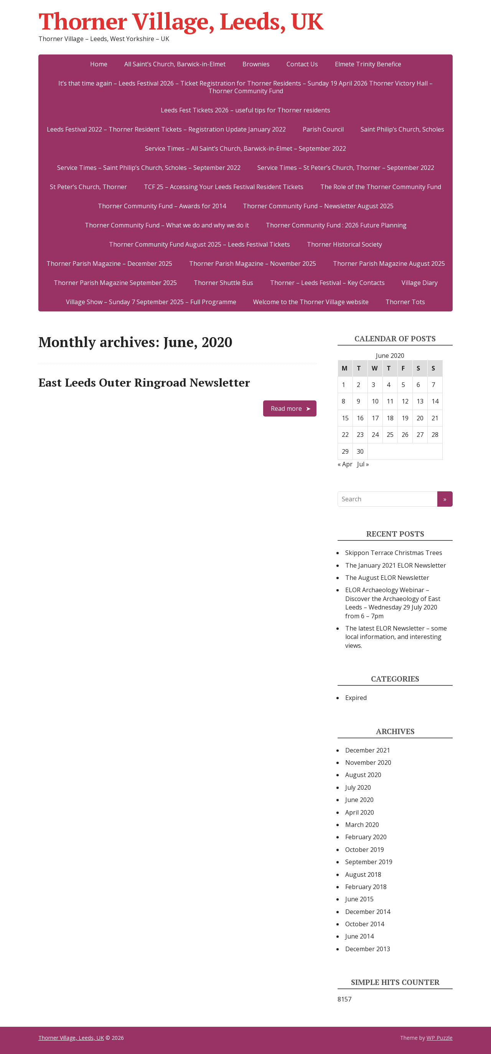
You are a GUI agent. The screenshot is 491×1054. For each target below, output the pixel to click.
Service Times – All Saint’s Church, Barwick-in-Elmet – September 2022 (245, 148)
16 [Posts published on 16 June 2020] (360, 418)
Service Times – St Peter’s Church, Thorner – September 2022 (345, 167)
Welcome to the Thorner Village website (311, 302)
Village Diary (420, 282)
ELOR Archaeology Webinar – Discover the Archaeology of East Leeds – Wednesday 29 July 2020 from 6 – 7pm (392, 603)
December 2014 (367, 911)
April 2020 (359, 812)
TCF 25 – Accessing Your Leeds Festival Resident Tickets (223, 187)
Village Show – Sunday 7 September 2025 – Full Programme (151, 302)
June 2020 (359, 799)
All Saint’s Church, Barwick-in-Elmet (175, 64)
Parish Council (323, 129)
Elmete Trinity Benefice (368, 64)
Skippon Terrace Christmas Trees (393, 552)
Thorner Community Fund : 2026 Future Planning (336, 225)
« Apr (345, 464)
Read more (286, 408)
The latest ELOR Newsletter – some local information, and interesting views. (396, 637)
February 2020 (366, 837)
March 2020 (362, 824)
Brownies (256, 64)
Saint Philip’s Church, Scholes (402, 129)
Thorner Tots (405, 302)
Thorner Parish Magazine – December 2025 (109, 263)
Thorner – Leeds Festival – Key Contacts (327, 282)
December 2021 (367, 750)
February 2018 (366, 887)
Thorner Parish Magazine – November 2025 (252, 263)
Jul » (363, 464)
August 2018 (363, 874)
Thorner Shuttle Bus (223, 282)
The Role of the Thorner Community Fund (380, 187)
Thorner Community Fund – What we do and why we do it (167, 225)
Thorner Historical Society (344, 244)
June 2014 (359, 936)
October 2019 (364, 849)
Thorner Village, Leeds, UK (180, 21)
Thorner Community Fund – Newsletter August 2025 (318, 206)
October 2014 (364, 924)
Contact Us (302, 64)
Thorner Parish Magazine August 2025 (389, 263)
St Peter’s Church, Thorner (88, 187)
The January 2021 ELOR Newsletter (395, 565)
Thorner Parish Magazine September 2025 (115, 282)
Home (98, 64)
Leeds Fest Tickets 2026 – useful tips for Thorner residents (245, 110)
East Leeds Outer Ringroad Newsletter (144, 382)
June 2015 (359, 899)
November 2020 (368, 762)
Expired (356, 697)
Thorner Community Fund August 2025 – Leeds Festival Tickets (199, 244)
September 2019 (368, 862)
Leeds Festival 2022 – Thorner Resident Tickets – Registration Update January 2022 (166, 129)
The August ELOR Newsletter (387, 577)
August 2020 (363, 775)
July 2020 (358, 787)
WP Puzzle (440, 1037)
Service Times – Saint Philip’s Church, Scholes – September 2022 (149, 167)
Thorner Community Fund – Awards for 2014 (162, 206)
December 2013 (367, 949)
